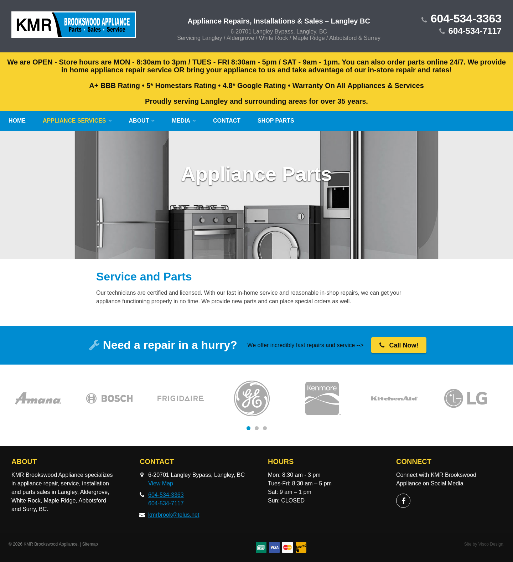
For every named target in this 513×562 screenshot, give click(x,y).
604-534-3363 (466, 18)
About (139, 121)
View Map (160, 483)
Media (181, 121)
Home (17, 121)
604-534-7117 (475, 31)
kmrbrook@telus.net (173, 515)
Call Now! (399, 345)
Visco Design (490, 544)
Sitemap (90, 544)
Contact (226, 121)
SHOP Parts (276, 121)
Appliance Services (74, 121)
